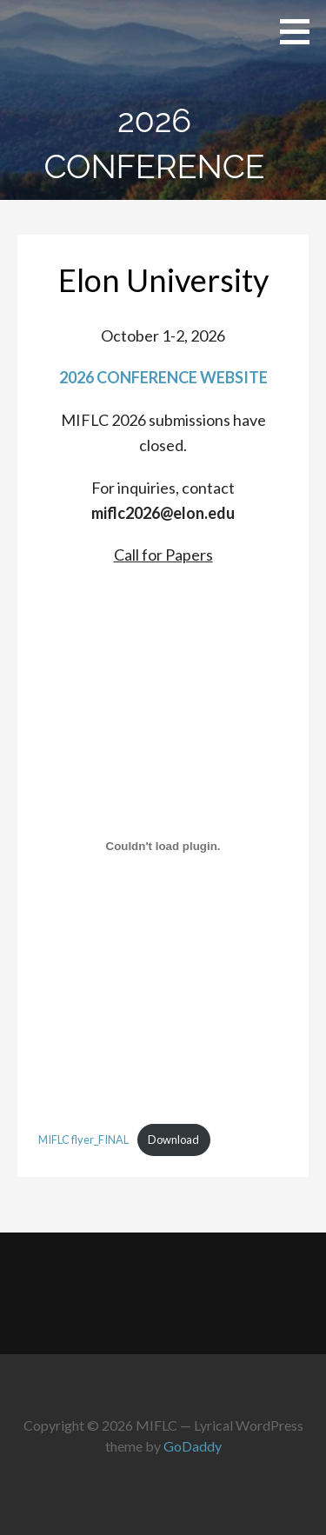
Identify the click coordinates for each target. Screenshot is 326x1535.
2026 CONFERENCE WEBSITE (163, 377)
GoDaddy (192, 1446)
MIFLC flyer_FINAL (83, 1139)
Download (173, 1139)
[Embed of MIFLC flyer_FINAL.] (163, 845)
